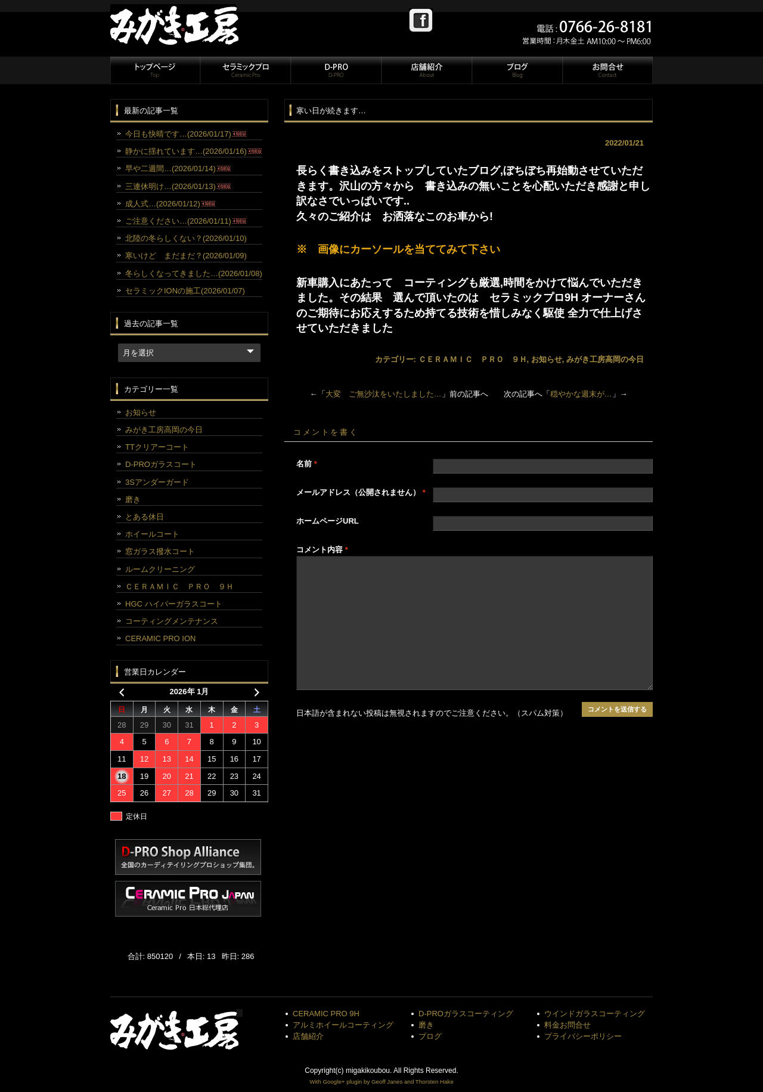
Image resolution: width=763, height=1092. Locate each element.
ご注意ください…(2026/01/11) (185, 220)
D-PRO (335, 70)
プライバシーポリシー (583, 1036)
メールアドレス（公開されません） (361, 492)
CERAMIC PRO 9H (326, 1013)
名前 (306, 463)
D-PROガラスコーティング (465, 1013)
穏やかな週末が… (581, 393)
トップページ (155, 70)
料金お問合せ (567, 1024)
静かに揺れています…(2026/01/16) (193, 151)
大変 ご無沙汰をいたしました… (383, 393)
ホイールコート (152, 534)
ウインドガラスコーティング (594, 1013)
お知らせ (546, 359)
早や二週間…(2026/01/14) (178, 168)
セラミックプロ (245, 70)
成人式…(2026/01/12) (170, 203)
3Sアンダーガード (157, 482)
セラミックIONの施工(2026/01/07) (185, 290)
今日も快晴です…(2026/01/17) (185, 133)
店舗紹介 (426, 70)
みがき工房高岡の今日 (605, 359)
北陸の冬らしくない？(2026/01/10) (186, 238)
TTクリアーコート (157, 447)
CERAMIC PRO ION (160, 638)
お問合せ (607, 70)
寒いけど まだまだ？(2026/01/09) (186, 255)
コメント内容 (322, 549)
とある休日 (144, 516)
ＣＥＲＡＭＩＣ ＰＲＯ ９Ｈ (472, 359)
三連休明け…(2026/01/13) (178, 186)
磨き (133, 499)
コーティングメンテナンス (171, 621)
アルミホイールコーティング (343, 1024)
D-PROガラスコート (161, 464)
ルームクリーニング (160, 569)
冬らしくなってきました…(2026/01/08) (193, 273)
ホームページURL (327, 520)
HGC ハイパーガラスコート (173, 603)
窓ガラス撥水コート (160, 551)
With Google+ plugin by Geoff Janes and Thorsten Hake (381, 1081)
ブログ (517, 70)
